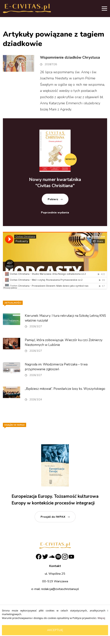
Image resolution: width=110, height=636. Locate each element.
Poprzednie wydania (55, 212)
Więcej (101, 618)
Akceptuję (55, 630)
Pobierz (53, 199)
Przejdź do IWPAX (53, 517)
